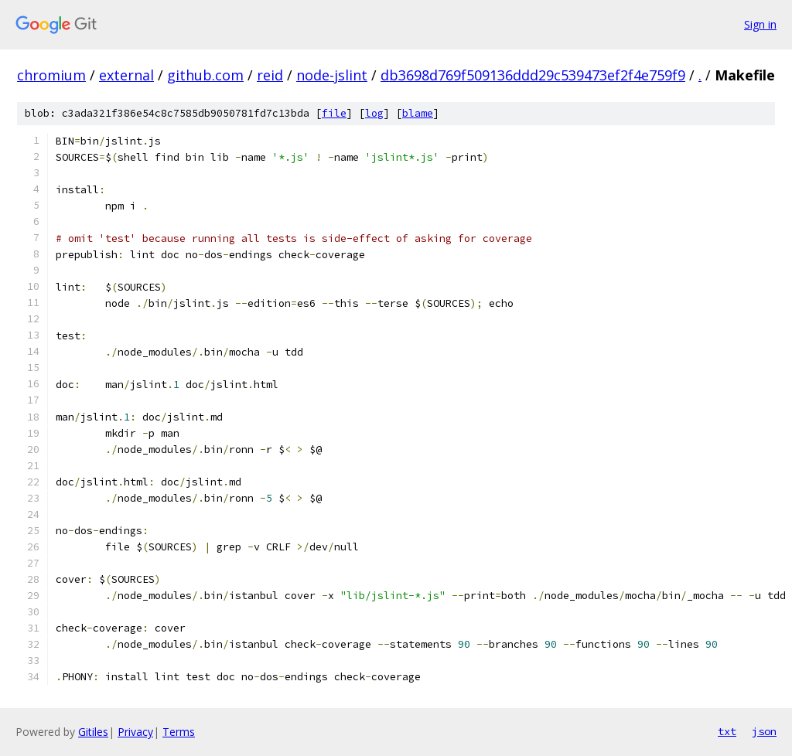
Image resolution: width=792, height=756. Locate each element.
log (374, 113)
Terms (178, 731)
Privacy (135, 731)
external (126, 75)
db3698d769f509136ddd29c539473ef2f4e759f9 (533, 75)
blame (417, 113)
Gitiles (93, 731)
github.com (205, 75)
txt (727, 731)
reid (270, 75)
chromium (51, 75)
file (334, 113)
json (764, 731)
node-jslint (331, 75)
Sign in (760, 24)
